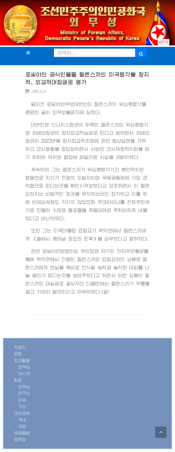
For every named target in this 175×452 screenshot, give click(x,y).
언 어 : (150, 42)
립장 (18, 380)
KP (162, 42)
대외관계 (22, 413)
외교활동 (22, 361)
